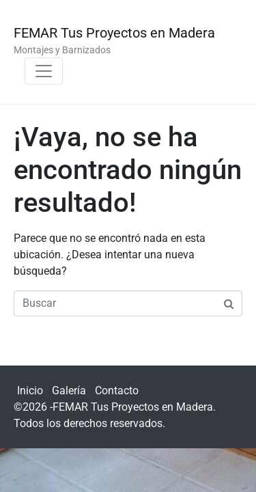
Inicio (30, 390)
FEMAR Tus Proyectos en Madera (114, 33)
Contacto (117, 390)
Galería (69, 390)
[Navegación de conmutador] (44, 71)
